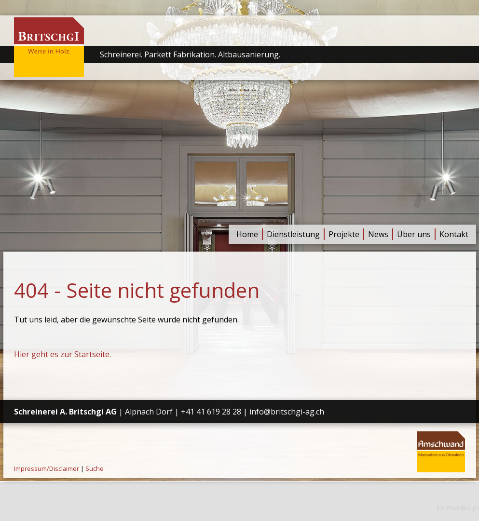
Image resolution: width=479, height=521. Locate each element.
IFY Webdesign (458, 507)
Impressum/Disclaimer (46, 468)
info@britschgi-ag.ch (286, 411)
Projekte (343, 234)
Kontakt (453, 234)
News (378, 234)
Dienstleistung (293, 234)
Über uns (414, 234)
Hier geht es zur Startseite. (62, 354)
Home (247, 234)
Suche (94, 468)
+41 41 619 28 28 (211, 411)
